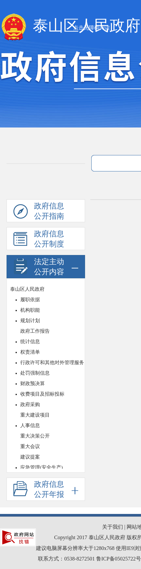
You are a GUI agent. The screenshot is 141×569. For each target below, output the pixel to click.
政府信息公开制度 (38, 240)
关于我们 (112, 527)
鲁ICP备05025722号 (118, 558)
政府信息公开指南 (38, 212)
